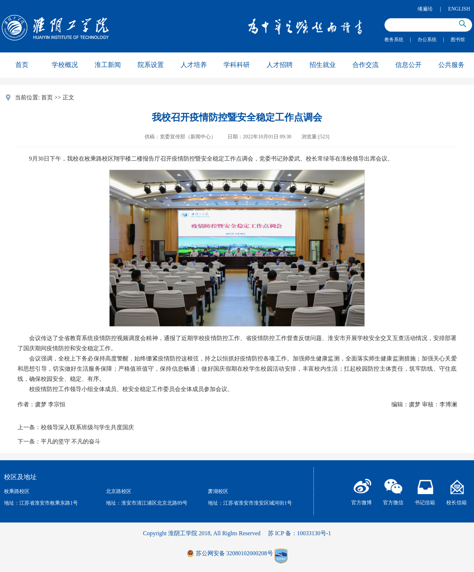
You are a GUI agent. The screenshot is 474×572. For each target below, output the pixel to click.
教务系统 (393, 39)
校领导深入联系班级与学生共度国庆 (87, 427)
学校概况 (65, 64)
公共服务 (451, 64)
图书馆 (458, 39)
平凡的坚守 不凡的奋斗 (70, 441)
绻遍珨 (425, 9)
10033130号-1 (314, 533)
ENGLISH (459, 9)
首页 (21, 64)
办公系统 (427, 39)
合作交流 (365, 64)
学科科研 (237, 64)
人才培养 (194, 64)
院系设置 (151, 64)
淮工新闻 (108, 64)
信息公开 (408, 64)
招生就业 (322, 64)
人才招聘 (279, 64)
